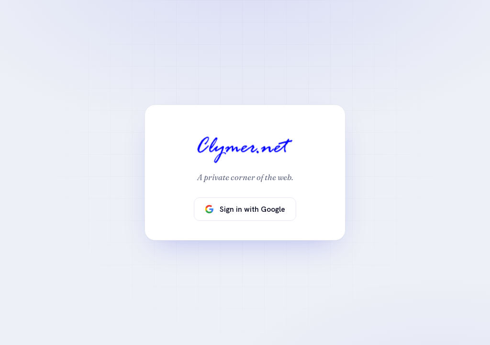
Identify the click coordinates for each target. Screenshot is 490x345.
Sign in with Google (245, 209)
